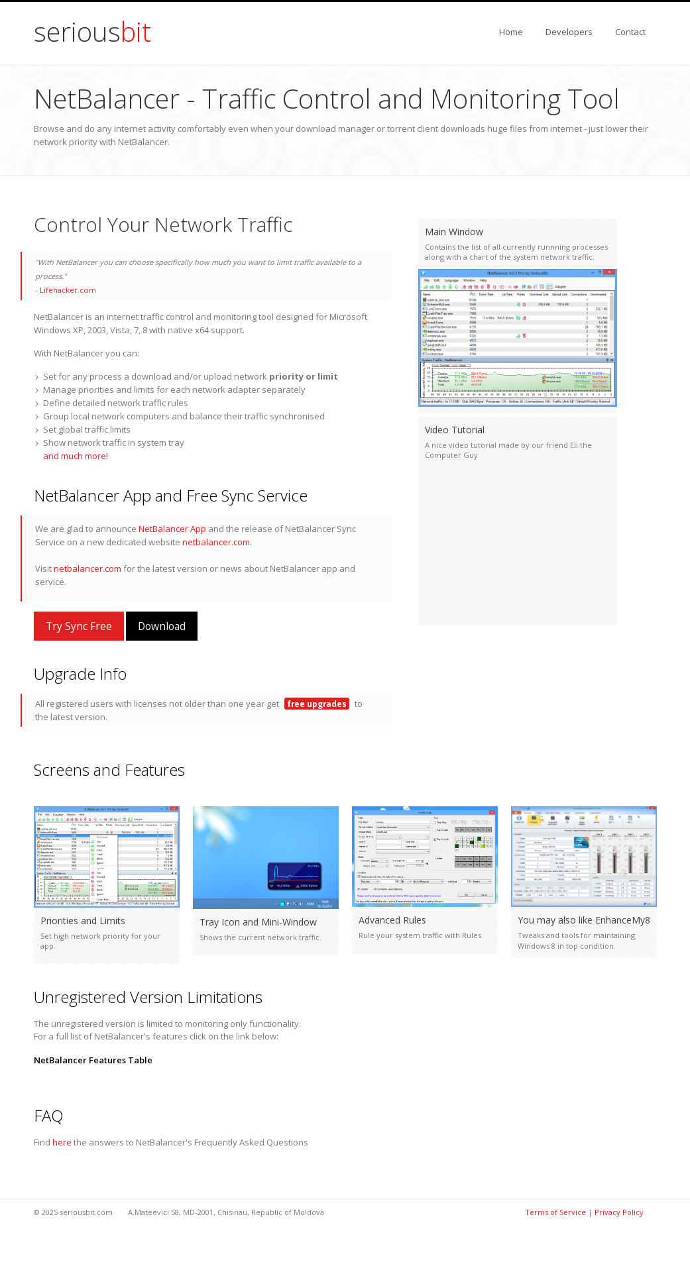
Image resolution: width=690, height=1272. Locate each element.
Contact (630, 32)
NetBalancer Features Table (93, 1060)
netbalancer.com (216, 542)
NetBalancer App (172, 529)
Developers (569, 32)
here (62, 1142)
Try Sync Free (79, 626)
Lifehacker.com (68, 290)
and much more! (75, 456)
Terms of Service (555, 1212)
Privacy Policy (619, 1212)
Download (162, 626)
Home (511, 32)
